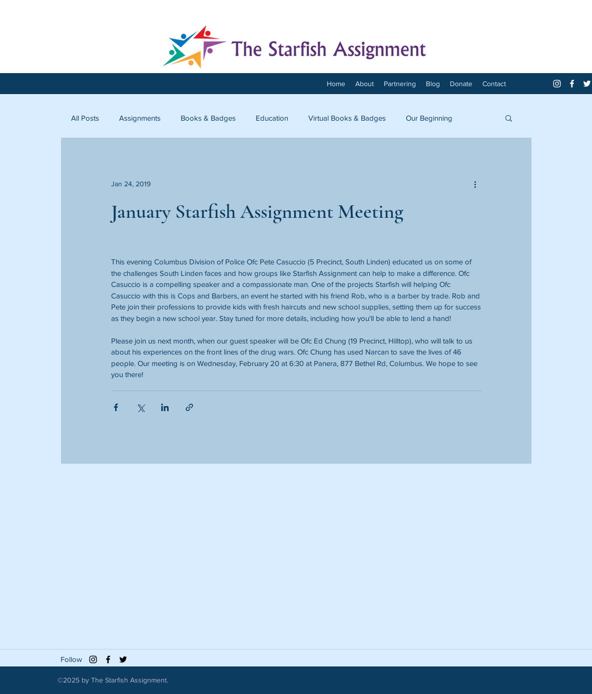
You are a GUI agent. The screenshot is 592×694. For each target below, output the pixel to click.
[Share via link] (189, 407)
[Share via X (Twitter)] (140, 407)
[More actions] (475, 184)
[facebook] (572, 84)
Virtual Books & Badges (347, 118)
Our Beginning (429, 118)
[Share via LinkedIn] (165, 407)
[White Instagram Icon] (557, 84)
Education (272, 118)
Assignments (140, 118)
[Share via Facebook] (116, 407)
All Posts (85, 118)
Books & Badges (208, 118)
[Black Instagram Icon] (93, 659)
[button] (508, 118)
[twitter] (587, 84)
